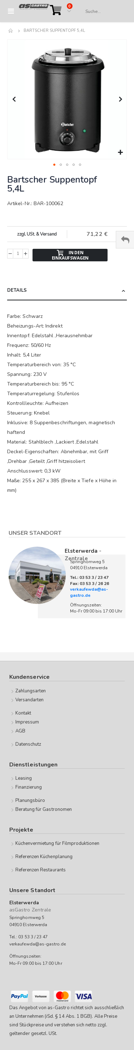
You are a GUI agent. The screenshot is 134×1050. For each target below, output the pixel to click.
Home (11, 30)
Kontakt (23, 713)
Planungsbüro (30, 800)
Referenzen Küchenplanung (44, 856)
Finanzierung (28, 787)
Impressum (27, 722)
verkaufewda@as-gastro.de (89, 592)
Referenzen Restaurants (40, 870)
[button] (120, 152)
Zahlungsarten (30, 691)
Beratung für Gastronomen (43, 809)
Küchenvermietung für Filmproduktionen (57, 843)
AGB (20, 731)
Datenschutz (28, 744)
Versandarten (29, 700)
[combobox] (102, 11)
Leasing (23, 778)
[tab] (67, 290)
